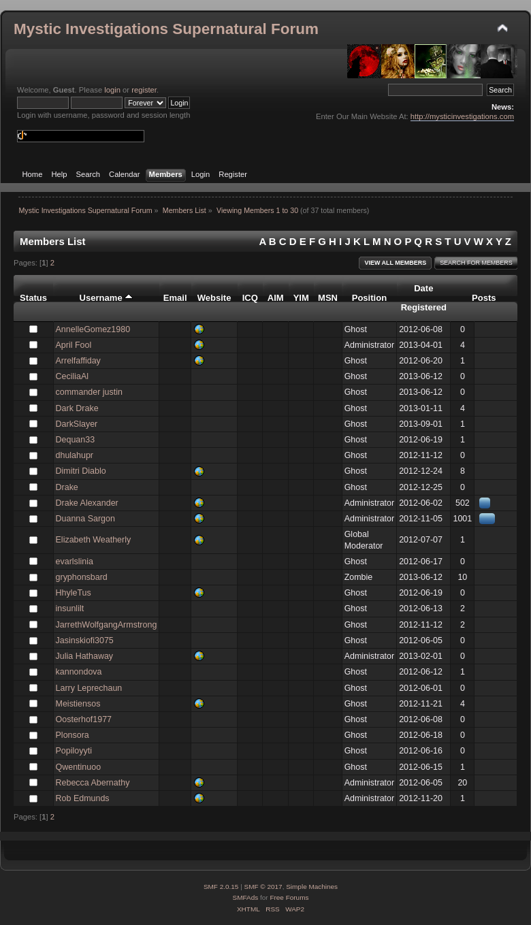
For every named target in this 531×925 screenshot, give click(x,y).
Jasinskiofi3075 (85, 640)
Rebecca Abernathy (93, 783)
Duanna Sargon (85, 518)
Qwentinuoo (78, 767)
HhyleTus (73, 593)
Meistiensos (78, 704)
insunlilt (70, 608)
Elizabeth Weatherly (93, 540)
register (144, 90)
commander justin (89, 392)
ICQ (250, 298)
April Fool (74, 345)
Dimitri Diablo (81, 471)
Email (175, 298)
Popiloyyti (74, 751)
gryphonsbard (82, 577)
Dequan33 (75, 439)
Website (214, 298)
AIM (276, 298)
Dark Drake (77, 408)
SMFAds (246, 897)
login (112, 90)
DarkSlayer (77, 424)
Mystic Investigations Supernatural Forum (166, 28)
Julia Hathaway (85, 656)
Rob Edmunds (83, 798)
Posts (484, 298)
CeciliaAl (72, 376)
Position (369, 298)
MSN (328, 298)
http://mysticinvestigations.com (462, 116)
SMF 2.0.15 (221, 886)
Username (106, 298)
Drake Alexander (87, 503)
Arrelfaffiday (78, 361)
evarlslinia (74, 561)
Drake (67, 487)
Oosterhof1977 (84, 719)
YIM (301, 298)
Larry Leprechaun (89, 688)
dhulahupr (74, 455)
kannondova (79, 672)
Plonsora (72, 735)
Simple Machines (312, 886)
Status (33, 298)
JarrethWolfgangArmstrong (106, 625)
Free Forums (289, 897)
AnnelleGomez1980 (93, 329)
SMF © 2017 (263, 886)
